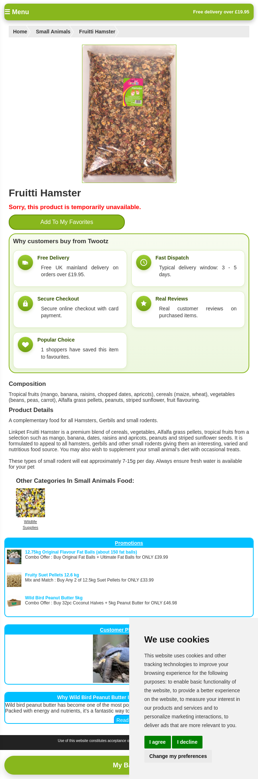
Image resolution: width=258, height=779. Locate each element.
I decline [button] (187, 742)
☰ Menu (16, 12)
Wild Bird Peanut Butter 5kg (54, 597)
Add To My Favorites (66, 222)
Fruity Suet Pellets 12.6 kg (52, 575)
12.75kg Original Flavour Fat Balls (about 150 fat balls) (81, 552)
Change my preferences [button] (178, 756)
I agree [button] (158, 742)
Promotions (129, 543)
